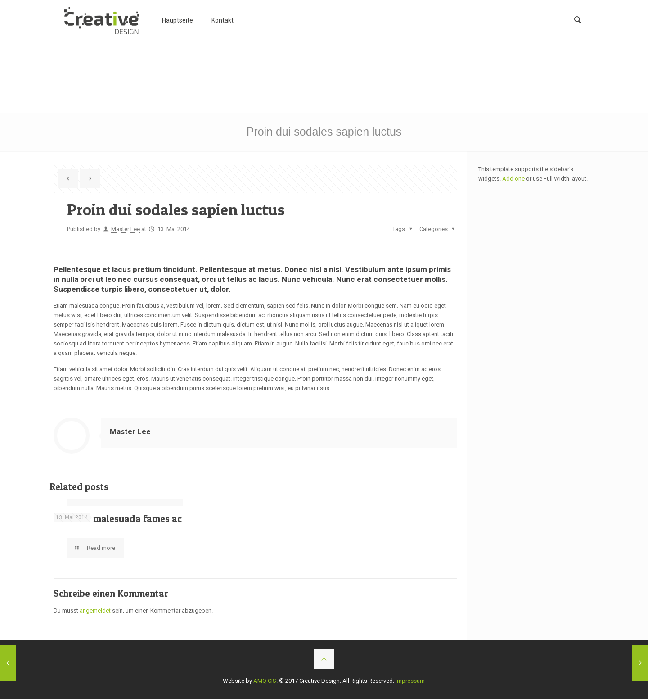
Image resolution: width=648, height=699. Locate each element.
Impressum (410, 680)
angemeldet (95, 610)
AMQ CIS (264, 680)
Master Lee (125, 229)
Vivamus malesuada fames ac (118, 518)
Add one (513, 178)
